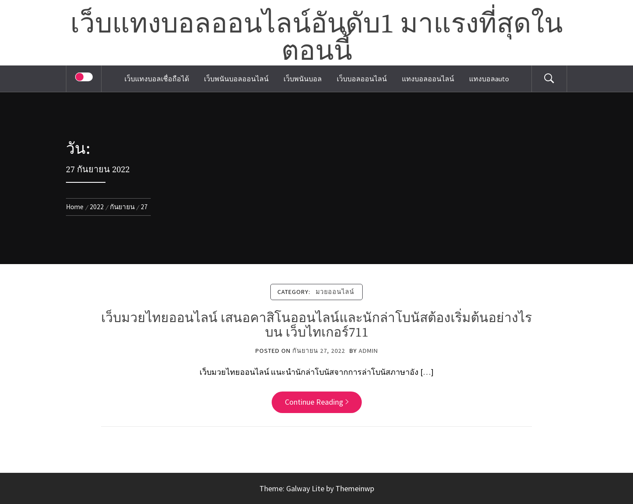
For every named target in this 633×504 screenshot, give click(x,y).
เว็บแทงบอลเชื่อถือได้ (156, 78)
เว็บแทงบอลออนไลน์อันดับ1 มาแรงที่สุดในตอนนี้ (316, 38)
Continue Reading (317, 402)
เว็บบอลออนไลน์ (362, 78)
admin (368, 351)
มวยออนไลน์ (335, 292)
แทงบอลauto (489, 78)
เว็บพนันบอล (303, 78)
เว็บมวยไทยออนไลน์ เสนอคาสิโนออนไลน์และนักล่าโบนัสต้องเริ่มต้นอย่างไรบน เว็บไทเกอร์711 (316, 325)
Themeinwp (354, 488)
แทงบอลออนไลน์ (428, 78)
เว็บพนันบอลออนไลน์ (236, 78)
